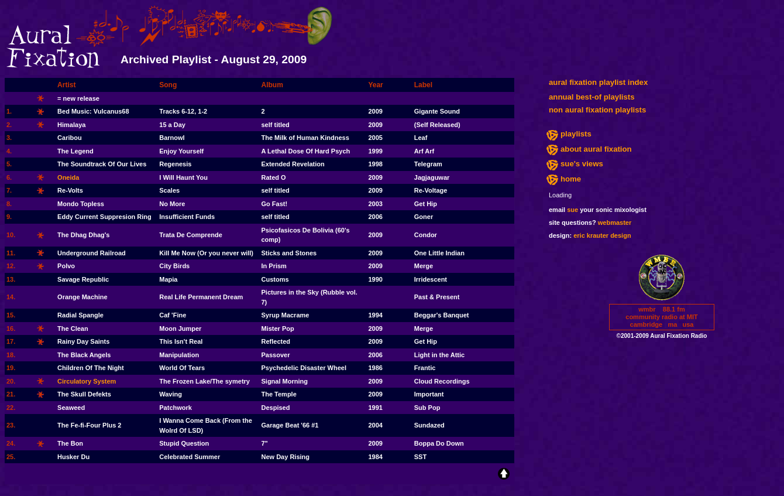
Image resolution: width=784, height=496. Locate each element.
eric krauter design (602, 235)
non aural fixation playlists (597, 109)
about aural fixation (596, 149)
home (571, 179)
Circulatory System (86, 381)
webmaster (614, 222)
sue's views (582, 163)
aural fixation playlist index (598, 82)
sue (572, 209)
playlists (576, 133)
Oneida (68, 177)
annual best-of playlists (592, 97)
